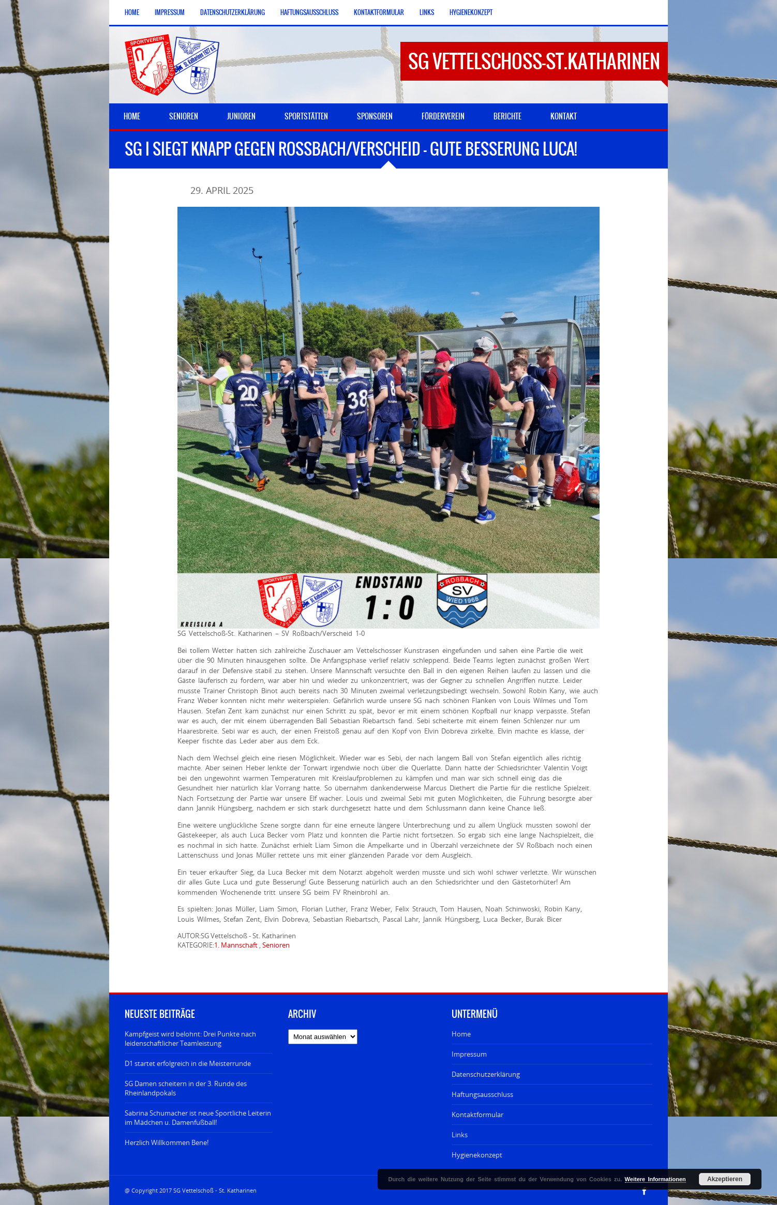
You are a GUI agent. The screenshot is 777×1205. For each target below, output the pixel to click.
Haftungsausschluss (309, 12)
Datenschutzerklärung (232, 12)
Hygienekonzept (471, 12)
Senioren (276, 945)
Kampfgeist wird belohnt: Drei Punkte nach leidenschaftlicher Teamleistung (190, 1038)
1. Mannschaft (236, 945)
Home (132, 12)
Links (427, 12)
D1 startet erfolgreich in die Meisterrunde (188, 1063)
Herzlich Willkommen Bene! (166, 1142)
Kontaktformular (379, 12)
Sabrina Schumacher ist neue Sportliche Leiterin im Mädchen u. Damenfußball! (198, 1117)
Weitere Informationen (655, 1179)
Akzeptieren (724, 1179)
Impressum (170, 12)
